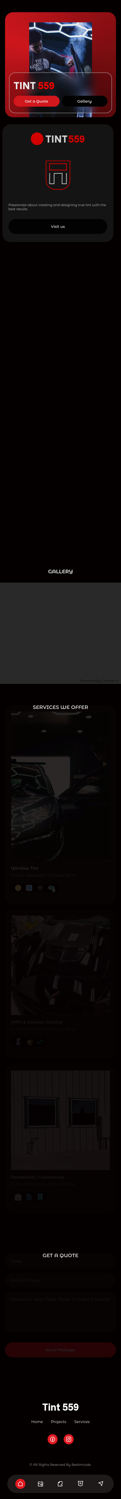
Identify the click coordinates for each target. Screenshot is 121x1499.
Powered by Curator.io (99, 681)
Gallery (84, 97)
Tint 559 (60, 1407)
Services (82, 1421)
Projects (58, 1421)
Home (37, 1421)
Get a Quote (36, 97)
